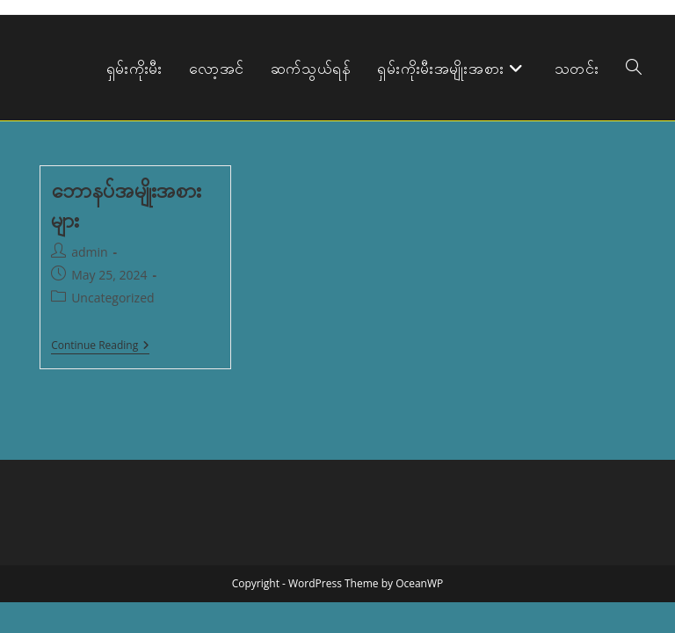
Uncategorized (112, 297)
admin (89, 252)
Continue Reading (100, 346)
